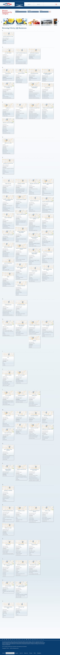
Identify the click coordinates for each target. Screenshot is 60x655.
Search (29, 4)
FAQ (35, 653)
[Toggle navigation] (56, 4)
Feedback (39, 653)
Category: (17, 10)
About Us (26, 653)
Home (3, 653)
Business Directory (19, 4)
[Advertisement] (19, 629)
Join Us (38, 4)
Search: (41, 10)
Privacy (30, 653)
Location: (29, 10)
